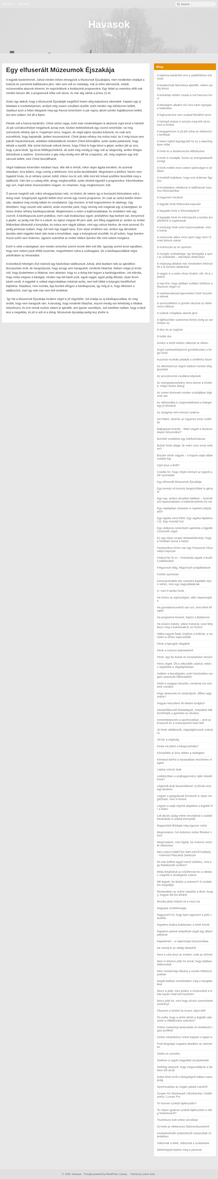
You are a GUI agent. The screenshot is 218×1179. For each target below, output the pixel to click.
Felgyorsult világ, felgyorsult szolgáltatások (184, 567)
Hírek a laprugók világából (173, 643)
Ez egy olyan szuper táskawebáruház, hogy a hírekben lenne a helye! (184, 539)
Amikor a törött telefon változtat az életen (182, 343)
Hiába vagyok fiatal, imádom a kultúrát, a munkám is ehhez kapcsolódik (185, 635)
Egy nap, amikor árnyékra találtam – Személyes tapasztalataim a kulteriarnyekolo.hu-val (185, 500)
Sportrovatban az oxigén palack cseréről (182, 1086)
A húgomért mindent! (170, 197)
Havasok (109, 24)
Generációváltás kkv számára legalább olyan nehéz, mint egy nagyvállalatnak (184, 582)
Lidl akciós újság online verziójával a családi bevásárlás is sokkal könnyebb (184, 817)
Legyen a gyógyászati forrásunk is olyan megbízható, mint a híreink (184, 797)
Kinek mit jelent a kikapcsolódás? (178, 746)
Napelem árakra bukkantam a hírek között (183, 924)
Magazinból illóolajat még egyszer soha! (182, 825)
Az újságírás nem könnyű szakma (178, 412)
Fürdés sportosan (168, 574)
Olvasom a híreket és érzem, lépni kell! (181, 1010)
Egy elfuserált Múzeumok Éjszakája (60, 69)
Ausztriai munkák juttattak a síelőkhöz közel (184, 359)
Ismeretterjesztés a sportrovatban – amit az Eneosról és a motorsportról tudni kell (184, 721)
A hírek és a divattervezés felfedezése (181, 151)
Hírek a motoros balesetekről (175, 650)
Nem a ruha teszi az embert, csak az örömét (185, 954)
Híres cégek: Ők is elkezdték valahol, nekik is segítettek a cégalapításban (184, 665)
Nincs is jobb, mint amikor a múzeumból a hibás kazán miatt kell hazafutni (184, 992)
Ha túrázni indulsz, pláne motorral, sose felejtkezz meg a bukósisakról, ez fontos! (185, 625)
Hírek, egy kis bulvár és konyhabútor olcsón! (185, 657)
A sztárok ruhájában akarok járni (177, 313)
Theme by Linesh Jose (143, 1174)
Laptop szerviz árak (169, 769)
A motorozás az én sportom (174, 247)
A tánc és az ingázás (170, 329)
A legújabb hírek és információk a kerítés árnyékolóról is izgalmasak (185, 219)
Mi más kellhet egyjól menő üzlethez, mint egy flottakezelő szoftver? (184, 863)
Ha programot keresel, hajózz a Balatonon (183, 617)
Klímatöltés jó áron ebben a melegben (181, 753)
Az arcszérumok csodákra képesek (179, 376)
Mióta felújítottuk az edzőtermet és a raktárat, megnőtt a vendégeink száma (184, 873)
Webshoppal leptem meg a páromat (179, 1149)
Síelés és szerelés (168, 1053)
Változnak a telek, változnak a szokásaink (183, 1143)
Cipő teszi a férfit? (168, 465)
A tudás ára (164, 336)
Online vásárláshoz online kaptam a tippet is (184, 1037)
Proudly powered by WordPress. (101, 1174)
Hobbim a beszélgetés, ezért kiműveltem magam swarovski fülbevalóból (185, 675)
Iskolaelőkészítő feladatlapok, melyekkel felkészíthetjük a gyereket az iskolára (185, 711)
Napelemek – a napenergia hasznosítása (183, 941)
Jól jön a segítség (168, 739)
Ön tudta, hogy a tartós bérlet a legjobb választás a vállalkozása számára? (184, 1019)
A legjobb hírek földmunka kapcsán (179, 204)
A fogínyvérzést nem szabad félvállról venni (184, 114)
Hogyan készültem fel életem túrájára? (181, 703)
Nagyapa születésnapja (172, 908)
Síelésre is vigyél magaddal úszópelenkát (183, 1060)
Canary (123, 1174)
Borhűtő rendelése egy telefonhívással (181, 438)
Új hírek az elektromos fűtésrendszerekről (183, 1126)
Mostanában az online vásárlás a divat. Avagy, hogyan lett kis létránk (185, 893)
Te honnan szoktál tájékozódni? (176, 1103)
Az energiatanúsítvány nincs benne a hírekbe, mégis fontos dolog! (184, 384)
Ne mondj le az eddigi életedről (176, 947)
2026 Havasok (72, 1174)
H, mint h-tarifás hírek (170, 590)
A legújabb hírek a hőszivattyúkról (178, 210)
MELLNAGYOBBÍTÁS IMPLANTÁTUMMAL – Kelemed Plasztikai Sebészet (184, 853)
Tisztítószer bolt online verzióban (177, 1119)
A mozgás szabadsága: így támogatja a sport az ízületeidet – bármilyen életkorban (185, 255)
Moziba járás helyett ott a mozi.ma (178, 901)
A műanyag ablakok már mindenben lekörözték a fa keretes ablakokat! (185, 265)
